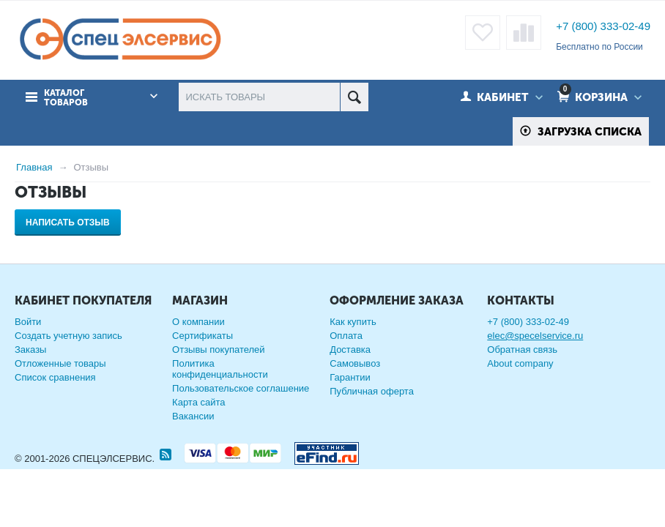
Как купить (353, 321)
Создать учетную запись (68, 335)
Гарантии (350, 377)
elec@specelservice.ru (535, 335)
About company (520, 363)
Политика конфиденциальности (220, 369)
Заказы (30, 349)
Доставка (350, 349)
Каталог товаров (66, 98)
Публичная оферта (372, 391)
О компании (198, 321)
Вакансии (193, 416)
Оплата (346, 335)
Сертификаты (202, 335)
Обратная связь (522, 349)
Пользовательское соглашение (240, 388)
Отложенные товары (60, 363)
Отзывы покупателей (218, 349)
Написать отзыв (68, 222)
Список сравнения (55, 377)
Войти (28, 321)
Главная (34, 167)
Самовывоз (355, 363)
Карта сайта (198, 402)
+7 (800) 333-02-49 (603, 26)
